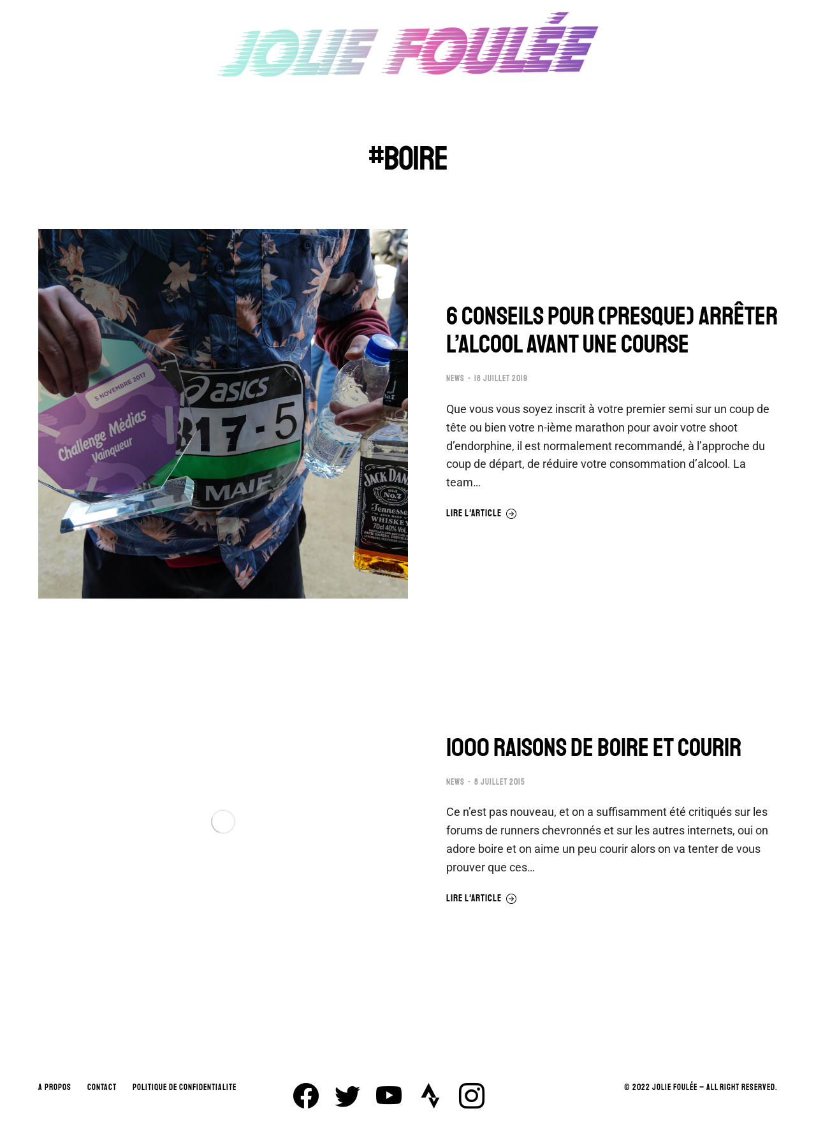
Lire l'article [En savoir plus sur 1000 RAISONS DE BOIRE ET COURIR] (481, 899)
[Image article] (223, 414)
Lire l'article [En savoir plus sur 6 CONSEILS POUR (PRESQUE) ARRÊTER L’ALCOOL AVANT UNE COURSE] (481, 514)
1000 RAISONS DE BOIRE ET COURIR (593, 748)
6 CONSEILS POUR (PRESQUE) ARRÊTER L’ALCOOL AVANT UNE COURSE (612, 330)
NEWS (455, 379)
